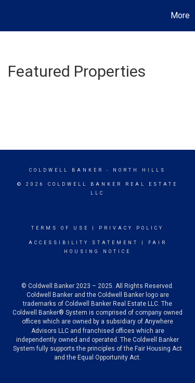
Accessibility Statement (83, 242)
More (180, 15)
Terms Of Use (60, 228)
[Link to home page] (9, 15)
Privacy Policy (131, 228)
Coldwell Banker (66, 170)
